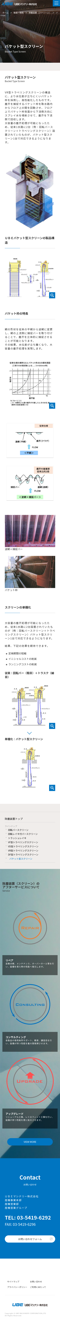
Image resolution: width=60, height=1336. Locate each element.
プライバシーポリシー (17, 1286)
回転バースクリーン (18, 829)
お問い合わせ (36, 1281)
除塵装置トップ (14, 819)
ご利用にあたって (38, 1286)
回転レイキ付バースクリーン (23, 833)
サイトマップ (13, 1281)
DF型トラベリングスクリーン (23, 854)
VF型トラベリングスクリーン (23, 842)
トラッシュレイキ (17, 838)
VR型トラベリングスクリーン (23, 850)
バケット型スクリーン (20, 858)
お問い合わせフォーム (30, 1239)
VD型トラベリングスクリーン (23, 846)
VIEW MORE (30, 1141)
